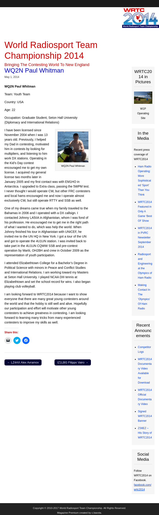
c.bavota (96, 512)
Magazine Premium (68, 512)
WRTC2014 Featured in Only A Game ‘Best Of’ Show (145, 211)
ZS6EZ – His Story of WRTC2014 (145, 433)
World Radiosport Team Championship (80, 508)
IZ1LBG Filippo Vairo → (72, 362)
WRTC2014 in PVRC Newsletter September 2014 (145, 237)
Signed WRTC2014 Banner (145, 416)
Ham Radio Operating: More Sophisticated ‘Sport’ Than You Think (144, 180)
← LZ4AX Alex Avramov (23, 362)
